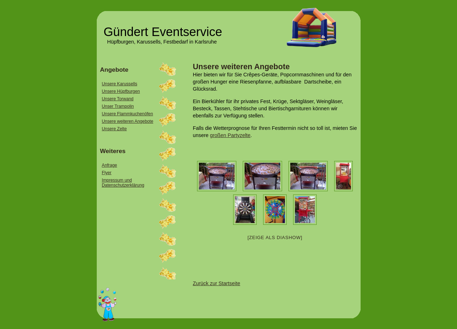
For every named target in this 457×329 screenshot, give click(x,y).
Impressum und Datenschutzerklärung (123, 183)
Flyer (106, 172)
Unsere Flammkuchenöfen (127, 113)
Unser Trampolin (118, 106)
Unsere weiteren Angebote (241, 66)
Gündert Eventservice (163, 32)
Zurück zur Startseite (216, 283)
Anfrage (109, 165)
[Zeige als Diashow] (274, 237)
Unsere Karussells (119, 83)
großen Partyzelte (230, 135)
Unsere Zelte (114, 128)
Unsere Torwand (118, 98)
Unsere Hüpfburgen (121, 91)
